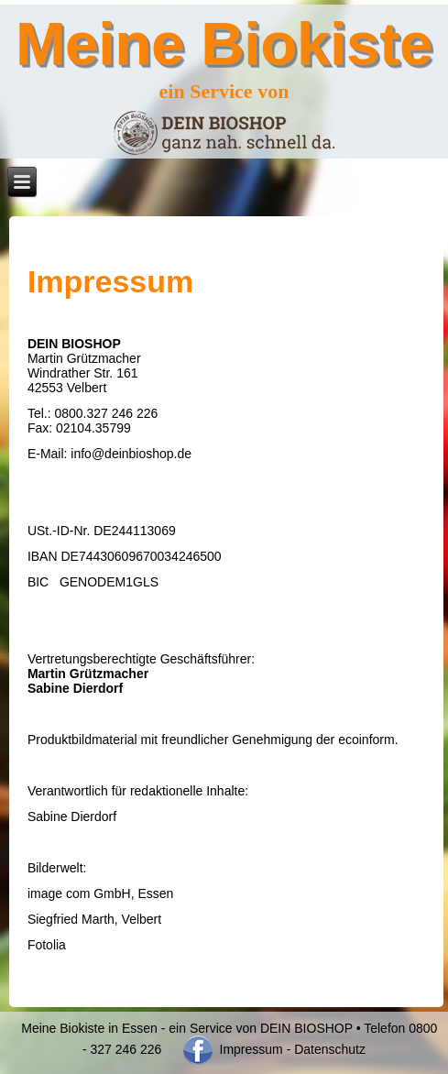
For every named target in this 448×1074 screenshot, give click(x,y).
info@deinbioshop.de (131, 453)
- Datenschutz (326, 1049)
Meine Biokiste (224, 43)
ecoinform (366, 739)
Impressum (249, 1049)
